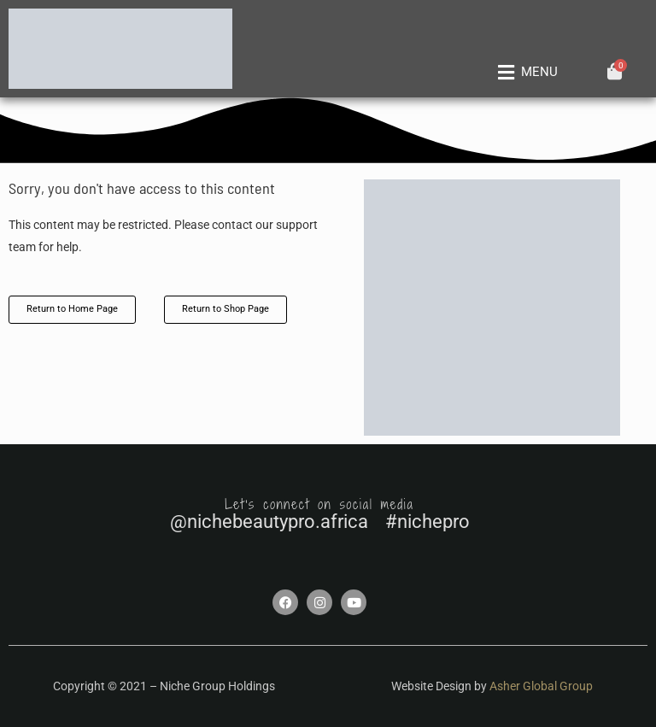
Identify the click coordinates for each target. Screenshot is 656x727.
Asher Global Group (541, 686)
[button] (525, 72)
